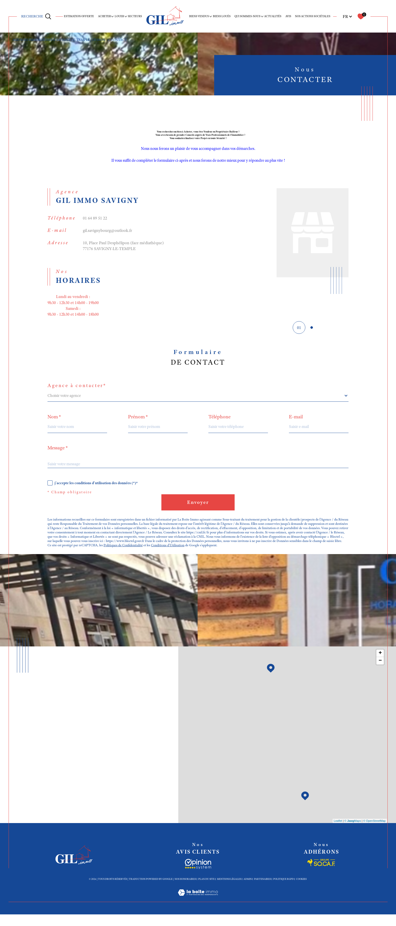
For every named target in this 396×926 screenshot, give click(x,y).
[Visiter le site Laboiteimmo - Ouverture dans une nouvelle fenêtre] (197, 910)
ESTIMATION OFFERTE (79, 16)
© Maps (352, 832)
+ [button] (380, 665)
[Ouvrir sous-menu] (112, 16)
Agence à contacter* (76, 391)
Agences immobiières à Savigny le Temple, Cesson (61, 40)
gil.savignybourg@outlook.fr (107, 233)
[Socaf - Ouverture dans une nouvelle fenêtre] (198, 875)
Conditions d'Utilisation (171, 556)
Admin (247, 890)
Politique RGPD (283, 890)
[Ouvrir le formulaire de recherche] (36, 16)
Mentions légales (229, 890)
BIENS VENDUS (199, 16)
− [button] (380, 672)
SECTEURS (135, 16)
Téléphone (220, 422)
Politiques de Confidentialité (125, 556)
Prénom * (138, 422)
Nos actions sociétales (312, 16)
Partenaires (262, 890)
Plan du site (206, 890)
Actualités (272, 16)
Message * (57, 454)
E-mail (296, 422)
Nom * (54, 422)
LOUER (119, 16)
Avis (288, 16)
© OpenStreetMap (374, 832)
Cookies (301, 890)
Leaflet (338, 832)
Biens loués (222, 16)
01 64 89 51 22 (95, 221)
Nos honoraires (185, 890)
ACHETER (104, 16)
